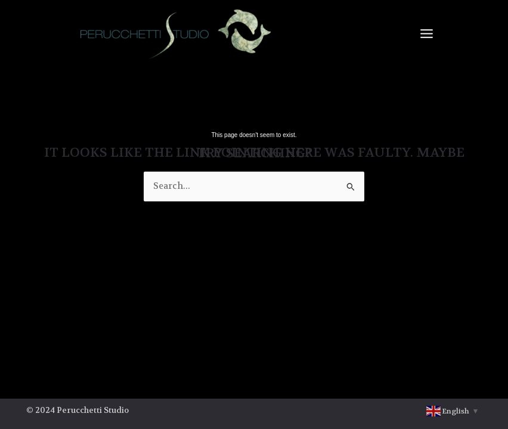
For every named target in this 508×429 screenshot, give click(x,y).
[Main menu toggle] (427, 34)
